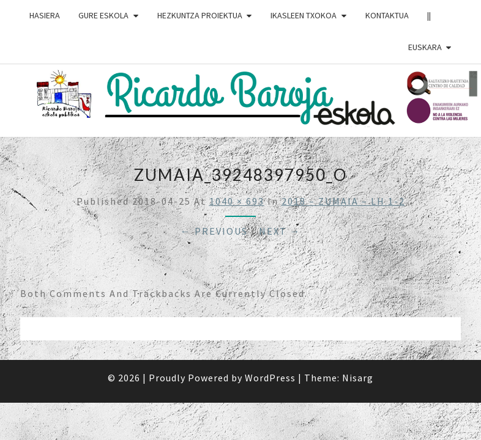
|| (429, 15)
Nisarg (357, 378)
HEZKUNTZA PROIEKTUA (199, 15)
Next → (280, 231)
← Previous (214, 231)
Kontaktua (387, 15)
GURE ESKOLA (103, 15)
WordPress (270, 378)
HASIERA (44, 15)
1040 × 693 (236, 201)
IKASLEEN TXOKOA (303, 15)
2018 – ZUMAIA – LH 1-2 (343, 201)
